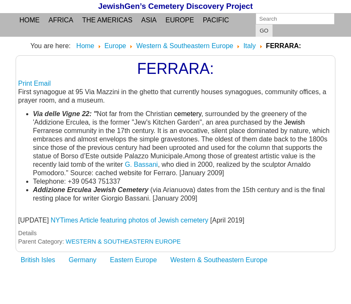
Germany (83, 259)
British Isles (38, 259)
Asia (149, 20)
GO (264, 30)
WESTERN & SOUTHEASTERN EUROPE (123, 241)
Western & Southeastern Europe (218, 259)
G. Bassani (141, 164)
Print (26, 83)
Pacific (216, 20)
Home (29, 20)
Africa (61, 20)
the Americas (107, 20)
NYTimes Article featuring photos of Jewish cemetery (129, 220)
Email (42, 83)
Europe (179, 20)
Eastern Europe (133, 259)
